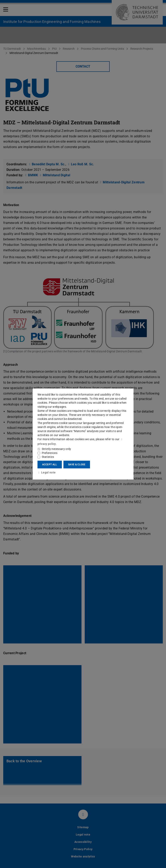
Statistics (48, 456)
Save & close (76, 464)
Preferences (49, 453)
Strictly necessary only (56, 449)
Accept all (49, 464)
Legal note (46, 472)
